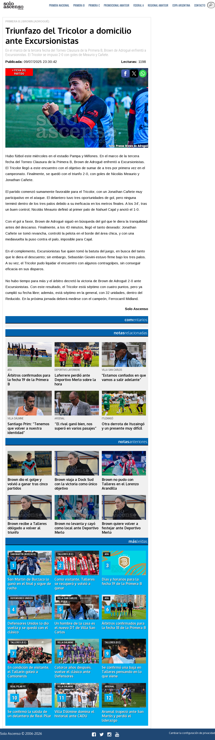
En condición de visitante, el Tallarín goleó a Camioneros (28, 671)
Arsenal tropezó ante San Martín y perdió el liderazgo (123, 716)
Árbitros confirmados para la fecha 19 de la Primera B (29, 379)
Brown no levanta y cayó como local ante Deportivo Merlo (76, 528)
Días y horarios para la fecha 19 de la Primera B (122, 581)
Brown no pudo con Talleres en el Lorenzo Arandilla (120, 483)
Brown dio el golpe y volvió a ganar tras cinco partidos (28, 483)
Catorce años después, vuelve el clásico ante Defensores (73, 671)
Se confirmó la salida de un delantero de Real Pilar (29, 713)
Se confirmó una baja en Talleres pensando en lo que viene (122, 671)
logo (13, 5)
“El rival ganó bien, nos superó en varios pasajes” (76, 426)
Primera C (94, 5)
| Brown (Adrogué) (34, 21)
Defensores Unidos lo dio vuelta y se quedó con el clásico (28, 627)
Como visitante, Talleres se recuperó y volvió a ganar (75, 583)
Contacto (199, 5)
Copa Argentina (181, 5)
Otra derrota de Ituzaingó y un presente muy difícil (123, 426)
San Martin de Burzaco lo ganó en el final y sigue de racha (29, 583)
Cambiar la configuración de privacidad (192, 733)
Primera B (78, 5)
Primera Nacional (59, 5)
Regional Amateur (158, 5)
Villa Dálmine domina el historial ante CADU (74, 713)
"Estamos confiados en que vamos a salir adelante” (124, 377)
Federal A (138, 5)
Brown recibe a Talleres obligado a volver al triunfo (27, 528)
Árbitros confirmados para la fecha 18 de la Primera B (124, 625)
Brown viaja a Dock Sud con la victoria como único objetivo (76, 483)
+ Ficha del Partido (19, 72)
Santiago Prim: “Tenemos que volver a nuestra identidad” (28, 428)
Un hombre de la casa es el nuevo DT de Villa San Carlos (75, 627)
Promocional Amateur (116, 5)
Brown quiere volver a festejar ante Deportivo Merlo (121, 528)
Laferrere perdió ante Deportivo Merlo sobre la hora (75, 379)
